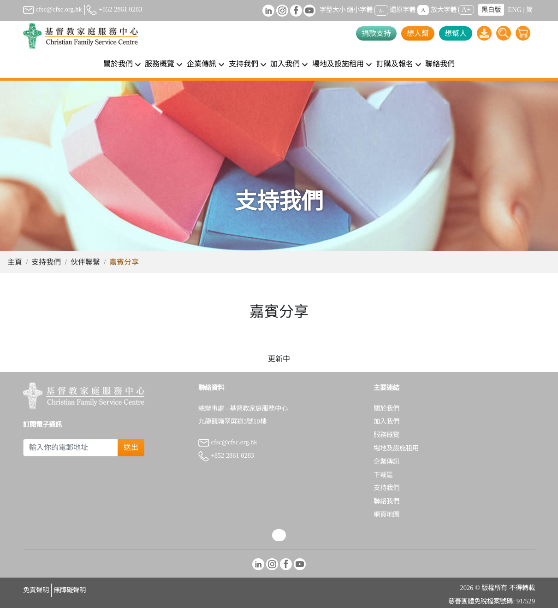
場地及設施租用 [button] (338, 64)
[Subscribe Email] (70, 447)
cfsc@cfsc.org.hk (52, 9)
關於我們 (386, 408)
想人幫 (418, 33)
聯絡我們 (440, 64)
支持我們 (46, 262)
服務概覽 (386, 434)
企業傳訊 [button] (201, 64)
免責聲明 (36, 590)
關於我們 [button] (118, 64)
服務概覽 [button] (159, 64)
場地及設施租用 (396, 448)
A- (381, 10)
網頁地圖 (386, 514)
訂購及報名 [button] (394, 64)
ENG (515, 9)
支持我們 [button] (243, 64)
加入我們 (386, 421)
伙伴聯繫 (85, 262)
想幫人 (456, 33)
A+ (466, 9)
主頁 (14, 262)
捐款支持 (376, 33)
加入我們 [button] (285, 64)
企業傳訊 (386, 461)
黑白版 (491, 9)
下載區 (383, 474)
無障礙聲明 (69, 590)
